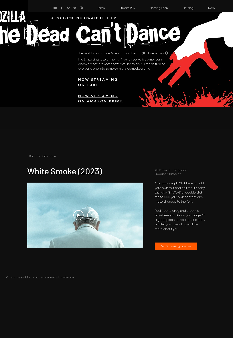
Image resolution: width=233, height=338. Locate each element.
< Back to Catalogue (41, 156)
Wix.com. (68, 277)
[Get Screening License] (176, 246)
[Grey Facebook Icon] (62, 8)
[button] (188, 8)
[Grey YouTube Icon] (55, 8)
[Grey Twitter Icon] (75, 8)
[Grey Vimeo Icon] (68, 8)
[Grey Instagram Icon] (81, 8)
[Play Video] (78, 215)
